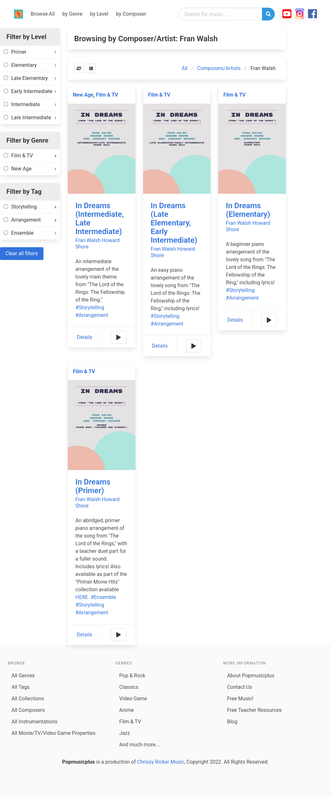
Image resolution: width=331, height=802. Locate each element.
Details (84, 337)
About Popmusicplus (250, 675)
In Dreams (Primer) (92, 486)
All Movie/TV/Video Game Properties (54, 733)
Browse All (43, 14)
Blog (232, 722)
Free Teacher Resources (254, 710)
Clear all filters (21, 253)
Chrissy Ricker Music (160, 762)
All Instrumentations (35, 722)
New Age (83, 95)
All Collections (28, 699)
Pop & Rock (132, 675)
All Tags (20, 687)
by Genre (72, 14)
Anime (126, 710)
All (185, 68)
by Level (99, 14)
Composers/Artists (219, 68)
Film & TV (107, 95)
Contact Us (239, 687)
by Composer (131, 14)
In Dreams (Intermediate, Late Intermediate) (99, 218)
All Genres (23, 675)
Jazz (124, 733)
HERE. (82, 597)
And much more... (139, 745)
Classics (128, 687)
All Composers (28, 710)
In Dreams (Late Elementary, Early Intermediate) (174, 223)
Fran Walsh (88, 240)
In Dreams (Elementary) (248, 210)
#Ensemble (103, 597)
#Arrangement (91, 315)
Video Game (133, 699)
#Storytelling (89, 307)
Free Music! (240, 699)
